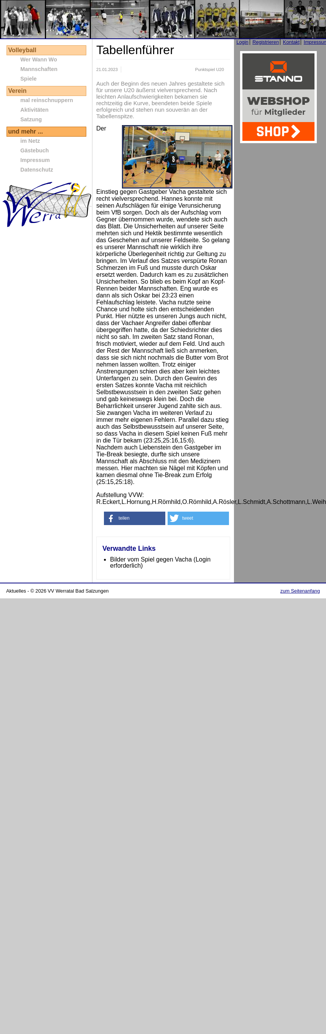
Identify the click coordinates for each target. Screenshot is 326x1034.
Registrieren (265, 42)
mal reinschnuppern (46, 100)
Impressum (35, 160)
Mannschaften (39, 69)
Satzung (31, 119)
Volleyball (22, 50)
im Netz (30, 141)
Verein (17, 91)
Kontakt (291, 42)
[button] (134, 518)
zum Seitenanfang (300, 591)
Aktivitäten (34, 110)
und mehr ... (25, 131)
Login (242, 42)
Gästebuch (34, 150)
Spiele (28, 79)
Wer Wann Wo (38, 59)
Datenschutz (36, 170)
